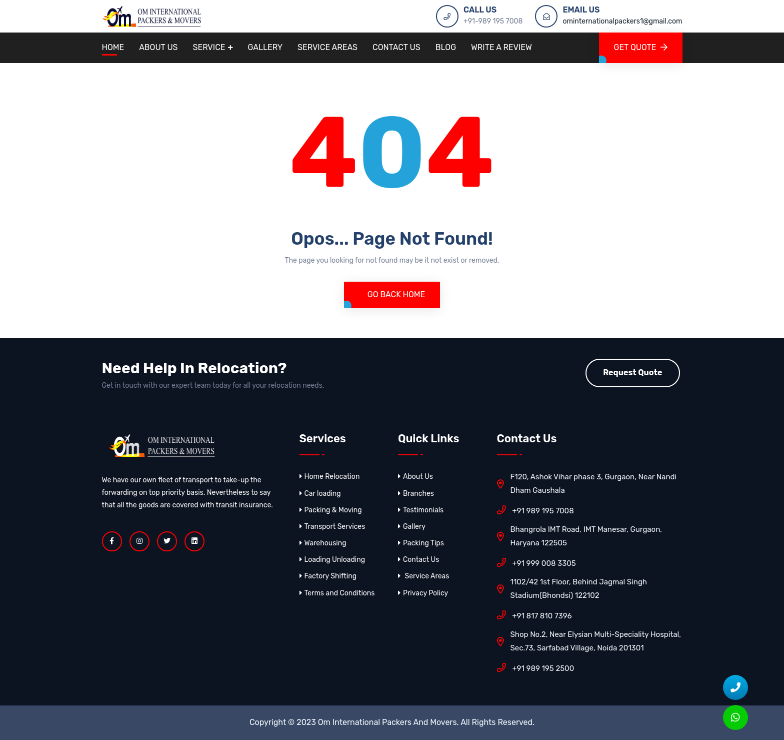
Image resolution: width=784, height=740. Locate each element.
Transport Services (333, 526)
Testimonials (421, 510)
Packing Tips (421, 543)
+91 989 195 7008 (535, 509)
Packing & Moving (331, 510)
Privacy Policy (423, 593)
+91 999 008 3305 (536, 562)
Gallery (265, 47)
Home (113, 47)
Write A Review (501, 47)
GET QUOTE (641, 47)
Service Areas (328, 47)
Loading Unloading (333, 559)
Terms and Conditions (337, 593)
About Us (158, 47)
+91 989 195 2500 (535, 667)
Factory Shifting (328, 576)
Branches (416, 493)
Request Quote (632, 372)
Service (209, 47)
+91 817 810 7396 (534, 614)
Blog (446, 47)
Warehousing (323, 543)
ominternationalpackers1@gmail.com (622, 21)
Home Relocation (330, 476)
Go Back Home (395, 294)
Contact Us (396, 47)
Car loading (320, 493)
